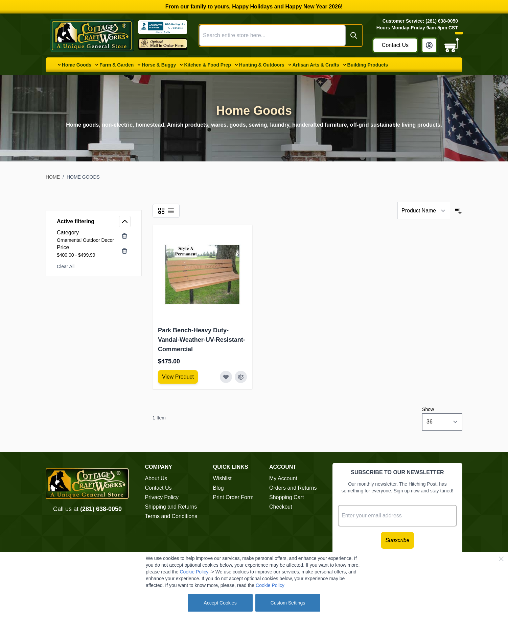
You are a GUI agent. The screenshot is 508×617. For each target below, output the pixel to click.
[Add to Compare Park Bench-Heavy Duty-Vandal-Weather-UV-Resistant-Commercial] (241, 377)
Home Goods (76, 65)
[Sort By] (423, 210)
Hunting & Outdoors (261, 65)
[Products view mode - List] (171, 211)
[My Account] (429, 45)
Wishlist (222, 478)
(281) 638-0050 (101, 509)
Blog (218, 488)
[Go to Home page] (92, 35)
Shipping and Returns (171, 507)
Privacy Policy (162, 497)
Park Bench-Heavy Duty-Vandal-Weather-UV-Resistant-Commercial (201, 340)
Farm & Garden (116, 65)
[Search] (354, 35)
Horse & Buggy (159, 65)
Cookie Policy (194, 571)
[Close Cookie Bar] (501, 559)
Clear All (65, 266)
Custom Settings (288, 603)
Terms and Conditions (171, 516)
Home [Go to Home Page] (53, 177)
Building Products (367, 65)
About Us (156, 478)
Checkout (280, 507)
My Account (283, 478)
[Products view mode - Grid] (161, 211)
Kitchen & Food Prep (207, 65)
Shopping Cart (286, 497)
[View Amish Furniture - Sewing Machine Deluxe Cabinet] (178, 377)
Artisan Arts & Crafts (316, 65)
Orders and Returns (293, 488)
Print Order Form (233, 497)
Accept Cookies (220, 603)
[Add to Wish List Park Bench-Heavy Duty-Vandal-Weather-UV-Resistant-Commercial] (226, 377)
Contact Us (395, 45)
